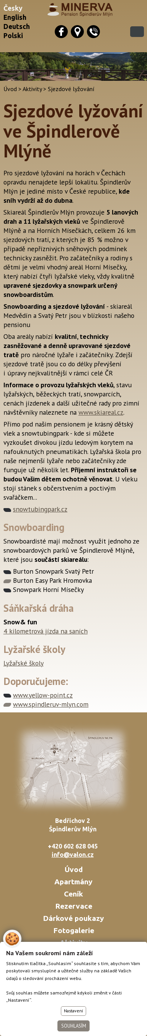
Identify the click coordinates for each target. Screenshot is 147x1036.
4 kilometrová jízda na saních (45, 631)
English (14, 17)
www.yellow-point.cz (43, 695)
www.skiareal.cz (100, 412)
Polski (13, 35)
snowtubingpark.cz (40, 509)
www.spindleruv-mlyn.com (50, 704)
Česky (13, 8)
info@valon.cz (73, 854)
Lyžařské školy (23, 663)
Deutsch (16, 26)
